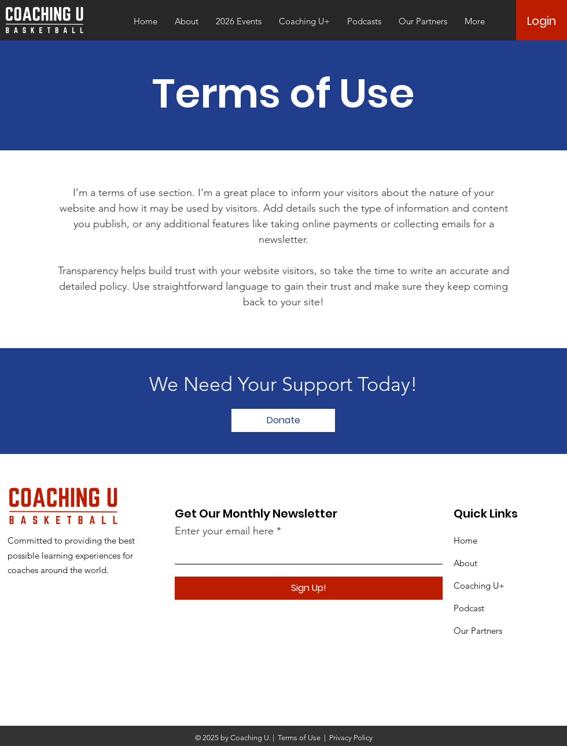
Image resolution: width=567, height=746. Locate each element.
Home (465, 540)
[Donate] (283, 420)
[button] (238, 21)
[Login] (541, 20)
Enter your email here (224, 531)
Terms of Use (299, 737)
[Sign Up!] (309, 588)
